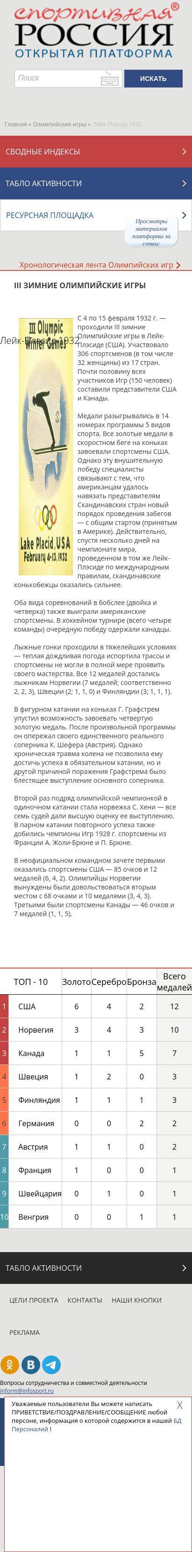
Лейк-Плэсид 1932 (40, 340)
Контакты (85, 1300)
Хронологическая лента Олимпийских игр (100, 265)
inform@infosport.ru (27, 1391)
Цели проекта (33, 1300)
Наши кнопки (137, 1300)
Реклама (24, 1332)
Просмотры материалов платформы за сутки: (151, 232)
